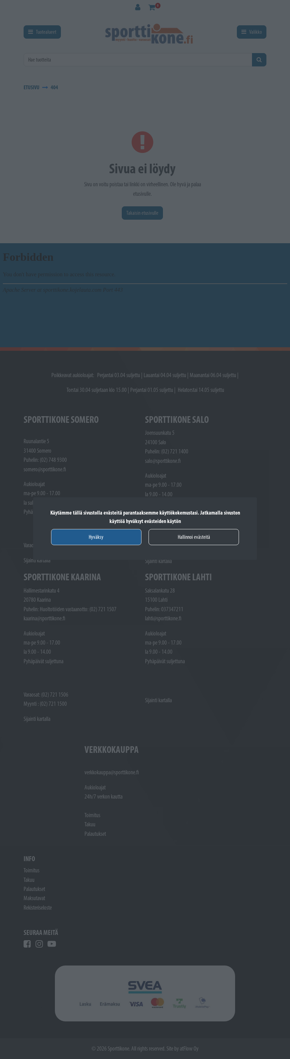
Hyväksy (96, 537)
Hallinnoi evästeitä (194, 537)
